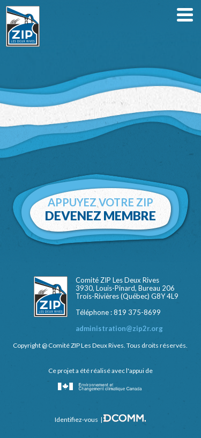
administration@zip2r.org (119, 328)
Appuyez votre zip (100, 209)
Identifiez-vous (76, 419)
